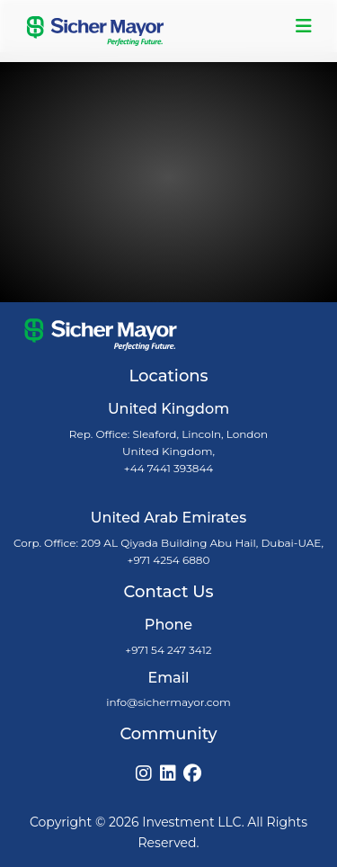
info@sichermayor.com (168, 702)
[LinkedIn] (168, 773)
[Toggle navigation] (304, 26)
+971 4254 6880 (169, 560)
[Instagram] (144, 773)
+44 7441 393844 (169, 468)
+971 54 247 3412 (168, 650)
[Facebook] (192, 773)
